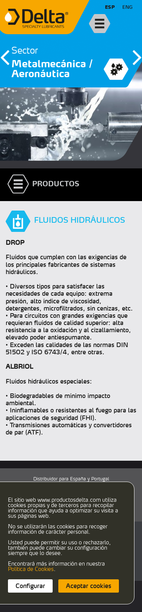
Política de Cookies (31, 569)
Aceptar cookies (88, 586)
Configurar (30, 586)
